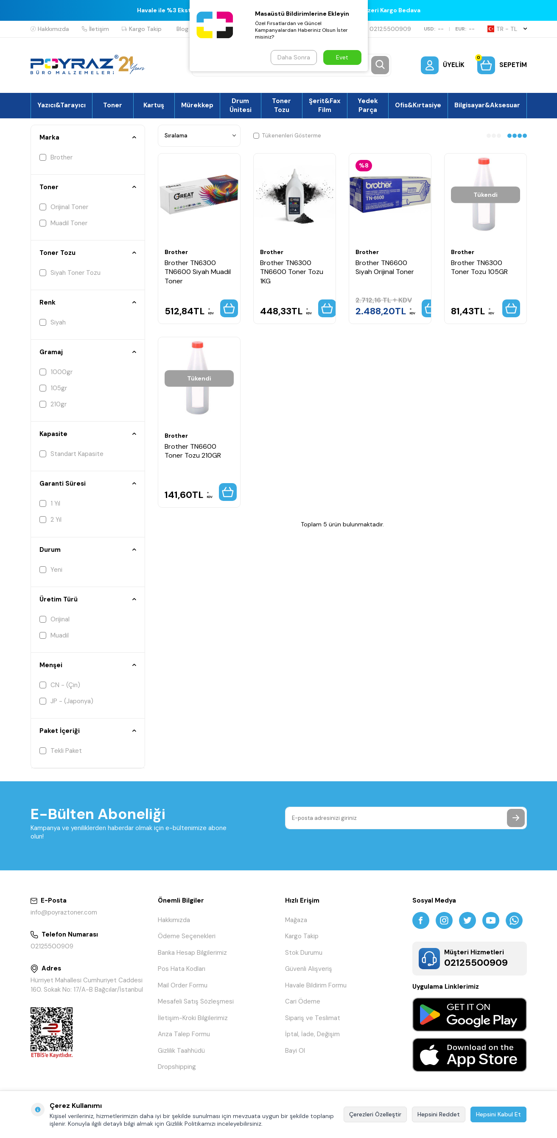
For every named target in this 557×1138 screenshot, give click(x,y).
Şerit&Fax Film (325, 105)
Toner (112, 105)
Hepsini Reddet (438, 1114)
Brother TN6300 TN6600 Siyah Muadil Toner (198, 271)
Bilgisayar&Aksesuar (487, 105)
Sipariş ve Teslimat (312, 1018)
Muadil (54, 635)
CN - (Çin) (59, 685)
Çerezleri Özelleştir (375, 1114)
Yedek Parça (368, 105)
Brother (56, 157)
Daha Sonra (293, 57)
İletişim (95, 29)
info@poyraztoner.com (64, 912)
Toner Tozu (281, 105)
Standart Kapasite (71, 454)
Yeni (50, 569)
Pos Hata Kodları (181, 969)
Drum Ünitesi (241, 105)
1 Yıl (49, 503)
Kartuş (153, 105)
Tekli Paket (60, 751)
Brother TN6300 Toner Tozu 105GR (479, 267)
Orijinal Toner (63, 207)
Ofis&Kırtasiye (418, 105)
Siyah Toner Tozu (70, 272)
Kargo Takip (142, 29)
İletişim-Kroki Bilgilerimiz (193, 1018)
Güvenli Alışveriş (308, 969)
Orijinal (54, 619)
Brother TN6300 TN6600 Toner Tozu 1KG (291, 271)
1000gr (56, 372)
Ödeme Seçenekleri (187, 936)
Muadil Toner (63, 223)
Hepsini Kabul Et (498, 1114)
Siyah (52, 322)
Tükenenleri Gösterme (287, 135)
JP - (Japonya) (66, 701)
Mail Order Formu (182, 985)
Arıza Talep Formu (184, 1034)
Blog (182, 29)
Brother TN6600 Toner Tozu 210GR (193, 451)
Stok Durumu (303, 952)
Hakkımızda (50, 29)
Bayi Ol (295, 1050)
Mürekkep (197, 105)
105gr (53, 388)
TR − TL (507, 29)
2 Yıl (50, 519)
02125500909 (386, 29)
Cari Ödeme (302, 1001)
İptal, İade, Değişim (312, 1034)
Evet (342, 57)
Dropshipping (177, 1067)
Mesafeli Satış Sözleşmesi (196, 1001)
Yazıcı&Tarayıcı (61, 105)
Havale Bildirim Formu (316, 985)
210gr (53, 404)
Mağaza (296, 920)
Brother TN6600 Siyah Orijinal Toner (384, 267)
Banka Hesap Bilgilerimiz (192, 952)
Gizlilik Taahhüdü (181, 1050)
